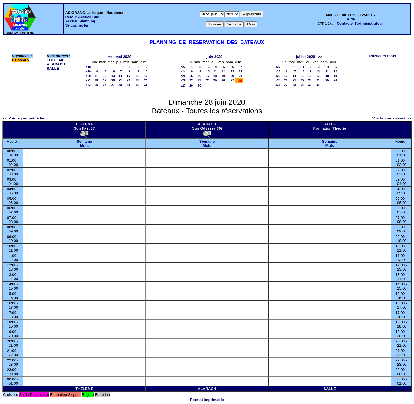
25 (96, 84)
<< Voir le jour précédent (24, 118)
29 (128, 84)
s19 (88, 71)
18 (96, 80)
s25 (183, 75)
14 (120, 75)
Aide (351, 19)
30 (137, 84)
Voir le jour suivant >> (391, 118)
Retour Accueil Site (82, 17)
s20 (88, 75)
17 (146, 75)
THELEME (56, 60)
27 (113, 84)
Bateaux (22, 60)
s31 (277, 84)
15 (128, 75)
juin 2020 (214, 57)
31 (146, 84)
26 (104, 84)
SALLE (53, 68)
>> (320, 57)
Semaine (84, 141)
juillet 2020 (305, 57)
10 (146, 71)
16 (137, 75)
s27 (183, 85)
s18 (88, 67)
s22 (88, 84)
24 (146, 80)
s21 (88, 80)
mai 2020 (123, 57)
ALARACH (56, 64)
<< (110, 57)
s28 (277, 71)
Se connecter (77, 25)
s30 (277, 80)
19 (104, 80)
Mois (84, 146)
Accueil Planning (80, 21)
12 (104, 75)
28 (120, 84)
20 (113, 80)
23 (137, 80)
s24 (183, 71)
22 (128, 80)
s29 (277, 75)
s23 (183, 67)
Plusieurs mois (382, 56)
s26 (183, 80)
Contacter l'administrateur (360, 23)
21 (120, 80)
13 (113, 75)
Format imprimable (207, 400)
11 (96, 75)
